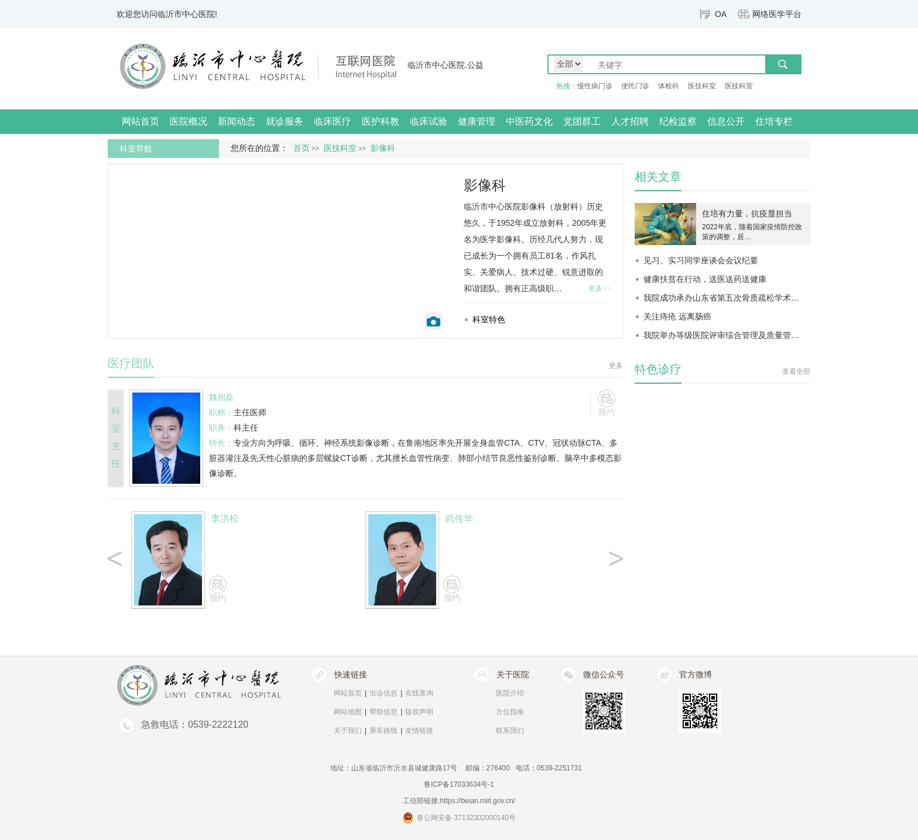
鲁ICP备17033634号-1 (459, 784)
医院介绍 (510, 693)
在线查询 (419, 693)
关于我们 (348, 731)
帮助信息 (383, 712)
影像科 (485, 185)
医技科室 (702, 86)
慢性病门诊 (594, 86)
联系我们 (510, 731)
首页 (301, 148)
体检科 (668, 86)
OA (721, 14)
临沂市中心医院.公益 (445, 65)
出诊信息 (383, 693)
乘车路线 (383, 731)
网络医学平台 (776, 14)
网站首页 (140, 121)
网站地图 (348, 712)
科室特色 (488, 319)
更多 (616, 366)
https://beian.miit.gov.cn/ (477, 801)
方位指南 (510, 712)
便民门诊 (635, 86)
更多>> (599, 288)
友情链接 (419, 731)
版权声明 (419, 712)
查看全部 (796, 371)
